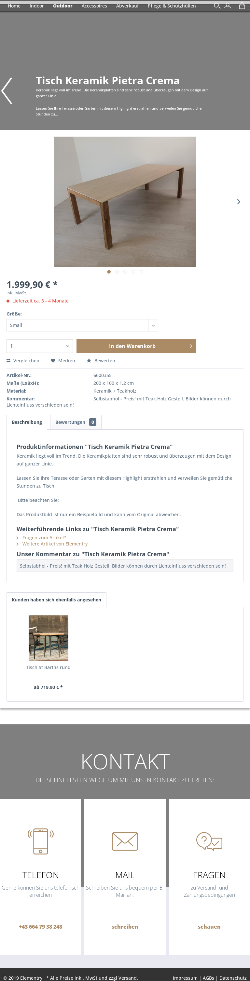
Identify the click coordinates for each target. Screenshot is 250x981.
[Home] (14, 5)
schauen (209, 926)
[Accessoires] (94, 5)
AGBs (208, 978)
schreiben (125, 926)
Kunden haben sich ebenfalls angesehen (56, 600)
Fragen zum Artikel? (41, 537)
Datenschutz (233, 978)
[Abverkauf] (127, 5)
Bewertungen (75, 422)
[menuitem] (226, 6)
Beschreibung (27, 422)
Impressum (185, 978)
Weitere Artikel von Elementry (52, 544)
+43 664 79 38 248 (40, 926)
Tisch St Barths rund (48, 667)
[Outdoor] (63, 5)
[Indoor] (37, 5)
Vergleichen (23, 360)
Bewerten (101, 360)
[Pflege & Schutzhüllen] (172, 5)
